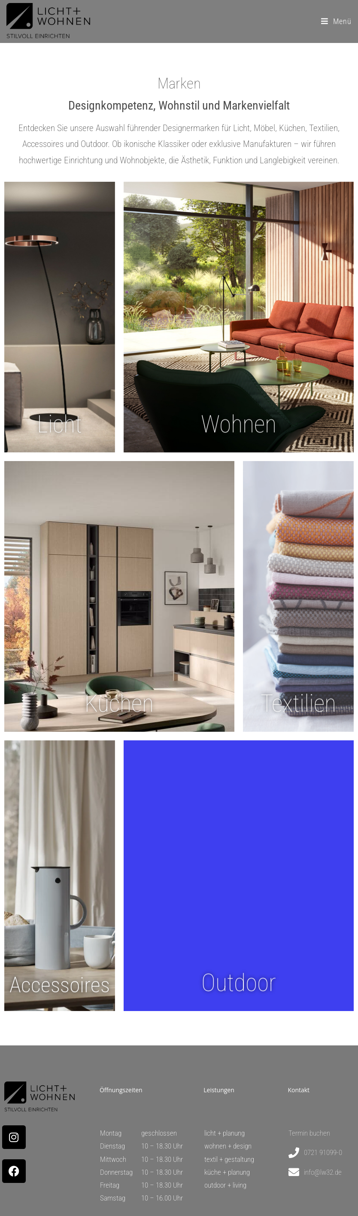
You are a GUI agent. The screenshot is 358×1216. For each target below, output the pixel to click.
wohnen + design (228, 1146)
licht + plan (219, 1133)
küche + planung (227, 1172)
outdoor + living (225, 1185)
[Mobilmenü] (336, 21)
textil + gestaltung (229, 1159)
